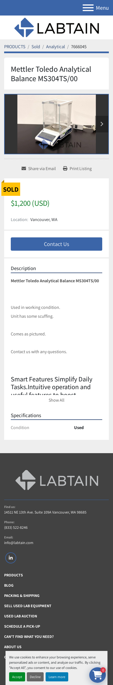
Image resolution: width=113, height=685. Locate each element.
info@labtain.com (18, 542)
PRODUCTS (13, 575)
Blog (9, 585)
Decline (35, 676)
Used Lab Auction (20, 616)
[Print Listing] (77, 168)
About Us (13, 646)
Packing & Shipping (22, 595)
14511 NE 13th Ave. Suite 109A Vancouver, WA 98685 (45, 512)
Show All (56, 400)
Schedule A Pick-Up (22, 626)
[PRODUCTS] (14, 46)
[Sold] (35, 46)
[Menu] (88, 7)
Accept (17, 676)
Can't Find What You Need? (29, 636)
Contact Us (56, 244)
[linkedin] (10, 557)
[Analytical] (55, 46)
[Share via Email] (38, 168)
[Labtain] (56, 480)
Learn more (57, 676)
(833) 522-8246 (16, 527)
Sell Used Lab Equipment (27, 605)
